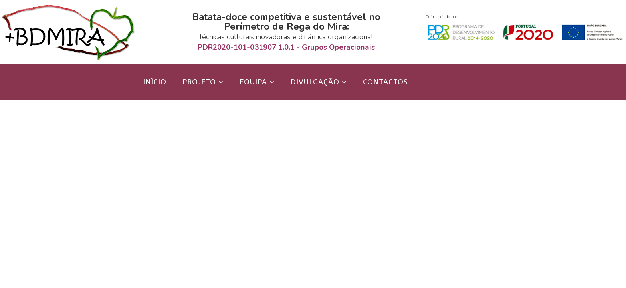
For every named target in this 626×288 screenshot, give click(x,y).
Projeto (199, 82)
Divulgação (315, 82)
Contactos (385, 82)
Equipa (253, 82)
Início (154, 82)
